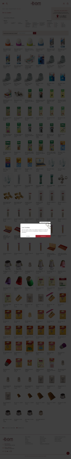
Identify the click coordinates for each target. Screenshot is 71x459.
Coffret (27, 22)
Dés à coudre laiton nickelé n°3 (29, 186)
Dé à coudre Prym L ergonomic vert (7, 66)
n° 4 (56, 24)
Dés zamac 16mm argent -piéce (17, 84)
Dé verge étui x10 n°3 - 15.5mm (18, 272)
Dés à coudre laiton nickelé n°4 (62, 288)
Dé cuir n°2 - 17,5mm (40, 402)
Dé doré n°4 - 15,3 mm (39, 305)
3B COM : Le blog (43, 438)
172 (5, 23)
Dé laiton (35, 24)
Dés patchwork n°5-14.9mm (51, 386)
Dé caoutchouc (27, 25)
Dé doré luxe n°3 (61, 321)
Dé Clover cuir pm (39, 117)
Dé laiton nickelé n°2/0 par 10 (39, 203)
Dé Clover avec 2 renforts (17, 153)
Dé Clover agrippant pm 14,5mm (7, 118)
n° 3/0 (56, 23)
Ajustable (50, 22)
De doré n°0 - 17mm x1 (18, 305)
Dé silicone (42, 22)
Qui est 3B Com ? (28, 442)
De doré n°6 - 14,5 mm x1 (50, 305)
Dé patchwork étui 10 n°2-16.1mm (40, 272)
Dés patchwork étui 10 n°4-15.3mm (62, 370)
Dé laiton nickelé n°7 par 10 (51, 219)
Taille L (63, 24)
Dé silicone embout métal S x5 (62, 272)
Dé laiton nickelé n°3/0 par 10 (28, 203)
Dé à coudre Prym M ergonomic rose (18, 49)
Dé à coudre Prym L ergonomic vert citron (29, 49)
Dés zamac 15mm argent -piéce (28, 84)
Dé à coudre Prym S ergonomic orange (7, 49)
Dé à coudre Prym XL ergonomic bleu (40, 49)
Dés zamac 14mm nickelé (28, 169)
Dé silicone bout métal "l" (6, 370)
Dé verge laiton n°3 (62, 336)
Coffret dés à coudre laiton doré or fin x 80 (62, 254)
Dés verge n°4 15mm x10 (7, 420)
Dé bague (28, 24)
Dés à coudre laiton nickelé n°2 (51, 288)
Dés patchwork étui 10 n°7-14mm (29, 386)
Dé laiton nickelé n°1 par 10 (62, 203)
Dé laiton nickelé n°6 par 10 (40, 219)
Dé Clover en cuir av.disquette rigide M (29, 101)
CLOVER (14, 22)
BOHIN (20, 23)
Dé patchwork (34, 26)
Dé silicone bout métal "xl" (17, 370)
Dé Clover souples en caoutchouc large (18, 135)
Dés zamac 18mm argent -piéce (50, 66)
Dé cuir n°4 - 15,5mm (18, 402)
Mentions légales (58, 439)
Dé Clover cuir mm (51, 117)
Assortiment (50, 23)
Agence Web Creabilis (42, 456)
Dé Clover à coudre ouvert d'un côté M (62, 101)
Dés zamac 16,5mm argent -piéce (7, 84)
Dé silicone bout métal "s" (50, 353)
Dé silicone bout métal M (61, 353)
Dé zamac (42, 24)
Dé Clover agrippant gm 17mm (29, 118)
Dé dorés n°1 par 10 (51, 235)
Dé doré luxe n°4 (6, 336)
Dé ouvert (35, 25)
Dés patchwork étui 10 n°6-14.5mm (18, 386)
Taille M (63, 25)
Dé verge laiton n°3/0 (18, 336)
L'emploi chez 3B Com (29, 443)
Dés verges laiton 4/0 (40, 419)
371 (20, 22)
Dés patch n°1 (61, 304)
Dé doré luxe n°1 (39, 321)
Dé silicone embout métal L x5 (18, 288)
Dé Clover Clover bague (61, 135)
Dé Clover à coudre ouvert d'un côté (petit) (51, 101)
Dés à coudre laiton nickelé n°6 (51, 186)
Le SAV (41, 442)
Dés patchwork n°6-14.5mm (62, 386)
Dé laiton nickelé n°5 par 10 (29, 219)
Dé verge (42, 23)
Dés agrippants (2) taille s (18, 353)
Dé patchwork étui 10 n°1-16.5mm (29, 272)
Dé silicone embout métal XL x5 (29, 288)
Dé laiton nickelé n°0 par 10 (51, 203)
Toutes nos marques (58, 438)
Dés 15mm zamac (50, 168)
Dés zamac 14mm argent (39, 84)
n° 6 (56, 26)
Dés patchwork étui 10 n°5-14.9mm (7, 386)
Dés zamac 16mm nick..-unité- (6, 169)
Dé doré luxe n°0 (28, 321)
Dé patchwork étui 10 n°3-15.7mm (51, 272)
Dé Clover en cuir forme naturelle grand (50, 135)
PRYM (6, 22)
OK (34, 33)
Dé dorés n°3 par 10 (7, 253)
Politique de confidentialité (44, 443)
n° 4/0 (56, 25)
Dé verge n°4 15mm (62, 402)
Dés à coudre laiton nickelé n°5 (40, 186)
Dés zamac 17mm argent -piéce (61, 66)
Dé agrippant (28, 23)
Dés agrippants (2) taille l (39, 353)
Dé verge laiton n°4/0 (7, 352)
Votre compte (42, 439)
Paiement (26, 439)
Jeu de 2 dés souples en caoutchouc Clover (29, 153)
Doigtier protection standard (29, 370)
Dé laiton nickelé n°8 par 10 (62, 219)
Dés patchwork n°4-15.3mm (40, 386)
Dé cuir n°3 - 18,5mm (51, 402)
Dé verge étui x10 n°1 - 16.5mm (7, 272)
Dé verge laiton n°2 (62, 185)
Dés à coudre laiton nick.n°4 (18, 101)
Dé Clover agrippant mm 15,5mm (18, 118)
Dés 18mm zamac (17, 185)
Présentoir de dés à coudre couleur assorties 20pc (29, 66)
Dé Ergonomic (36, 23)
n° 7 (63, 22)
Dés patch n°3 (17, 321)
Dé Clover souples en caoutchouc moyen (7, 135)
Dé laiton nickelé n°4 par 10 (18, 219)
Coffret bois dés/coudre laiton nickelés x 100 (6, 236)
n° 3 (56, 22)
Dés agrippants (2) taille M (28, 353)
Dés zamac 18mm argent (61, 84)
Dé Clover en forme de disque (7, 153)
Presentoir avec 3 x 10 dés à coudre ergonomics (7, 101)
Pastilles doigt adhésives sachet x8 (51, 370)
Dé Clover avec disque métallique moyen (40, 101)
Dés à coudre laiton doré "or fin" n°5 (18, 203)
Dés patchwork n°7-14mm (7, 403)
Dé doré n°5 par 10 (29, 253)
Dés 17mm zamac (6, 185)
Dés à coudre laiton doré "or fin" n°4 (7, 203)
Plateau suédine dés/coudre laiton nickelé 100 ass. (17, 236)
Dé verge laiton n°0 (29, 336)
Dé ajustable (38, 65)
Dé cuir (27, 26)
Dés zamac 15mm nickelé (17, 169)
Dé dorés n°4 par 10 (18, 253)
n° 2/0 (49, 26)
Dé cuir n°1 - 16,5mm (29, 402)
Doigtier (42, 25)
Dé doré (35, 22)
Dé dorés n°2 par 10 (62, 235)
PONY (13, 23)
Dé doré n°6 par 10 (40, 253)
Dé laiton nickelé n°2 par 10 (7, 219)
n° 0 (49, 24)
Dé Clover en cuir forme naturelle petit (29, 135)
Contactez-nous (21, 427)
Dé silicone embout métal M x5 (7, 288)
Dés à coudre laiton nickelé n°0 (40, 288)
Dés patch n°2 (6, 321)
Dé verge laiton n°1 (51, 336)
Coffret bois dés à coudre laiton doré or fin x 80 (51, 254)
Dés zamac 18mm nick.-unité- (61, 153)
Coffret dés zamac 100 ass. (39, 169)
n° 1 (49, 25)
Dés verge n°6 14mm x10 (29, 420)
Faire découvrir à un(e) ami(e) (9, 427)
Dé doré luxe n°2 (50, 321)
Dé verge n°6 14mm (18, 419)
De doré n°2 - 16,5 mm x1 (28, 305)
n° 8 (63, 23)
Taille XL (63, 26)
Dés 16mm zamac (61, 168)
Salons (26, 438)
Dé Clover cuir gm (61, 117)
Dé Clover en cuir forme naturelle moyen (39, 135)
